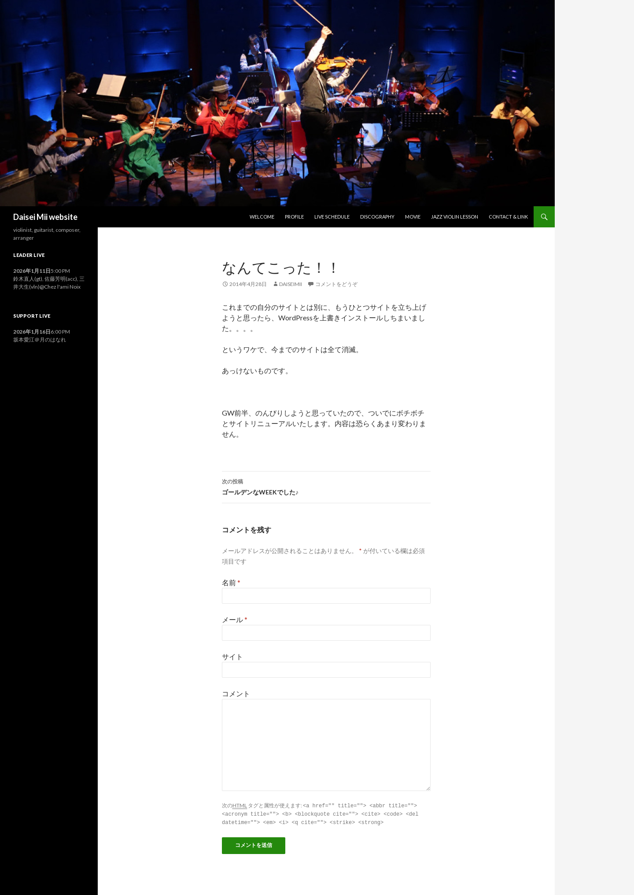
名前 (231, 582)
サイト (232, 656)
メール (234, 619)
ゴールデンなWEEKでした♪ (326, 486)
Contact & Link (508, 216)
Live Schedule (332, 216)
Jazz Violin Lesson (454, 216)
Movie (412, 216)
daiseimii (290, 284)
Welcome (262, 216)
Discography (377, 216)
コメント (236, 693)
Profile (294, 216)
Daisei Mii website (45, 217)
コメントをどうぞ (336, 284)
